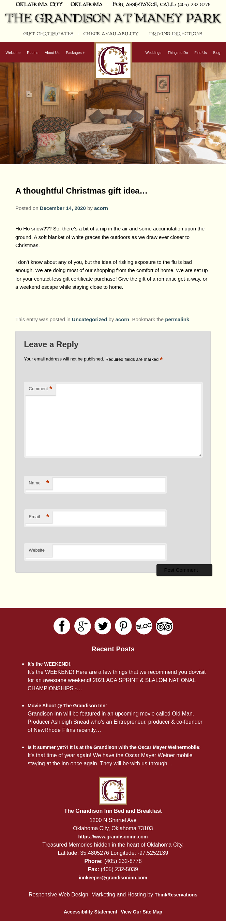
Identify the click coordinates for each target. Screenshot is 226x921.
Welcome (13, 53)
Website (37, 550)
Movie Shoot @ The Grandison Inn (66, 705)
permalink (177, 319)
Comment (40, 389)
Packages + (75, 53)
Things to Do (178, 53)
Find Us (200, 53)
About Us (52, 53)
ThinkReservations (176, 894)
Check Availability (111, 34)
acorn (101, 208)
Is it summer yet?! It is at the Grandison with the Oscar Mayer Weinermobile (113, 747)
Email (39, 517)
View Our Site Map (141, 912)
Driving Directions (175, 34)
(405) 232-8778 (194, 4)
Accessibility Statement (90, 912)
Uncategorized (89, 319)
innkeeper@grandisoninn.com (113, 877)
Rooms (32, 53)
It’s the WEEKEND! (49, 664)
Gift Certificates (49, 34)
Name (39, 483)
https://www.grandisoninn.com (113, 836)
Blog (216, 53)
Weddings (153, 53)
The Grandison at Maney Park (113, 18)
